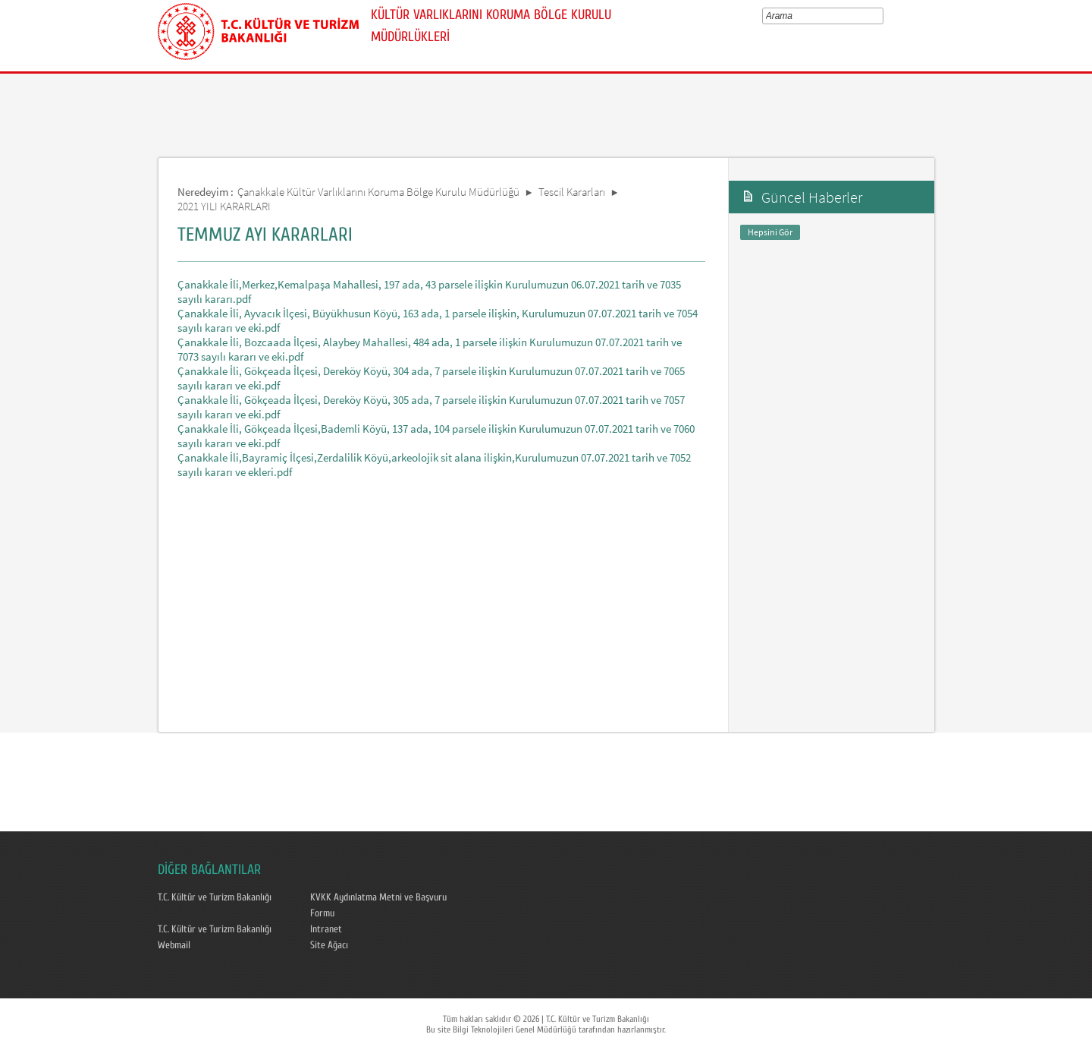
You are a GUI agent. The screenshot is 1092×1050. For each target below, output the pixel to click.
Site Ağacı (329, 945)
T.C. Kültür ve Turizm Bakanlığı (214, 897)
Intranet (326, 929)
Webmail (174, 945)
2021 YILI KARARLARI (224, 206)
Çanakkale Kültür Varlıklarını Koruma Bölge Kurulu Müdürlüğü (378, 191)
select (882, 16)
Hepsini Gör (770, 232)
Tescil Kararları (571, 191)
